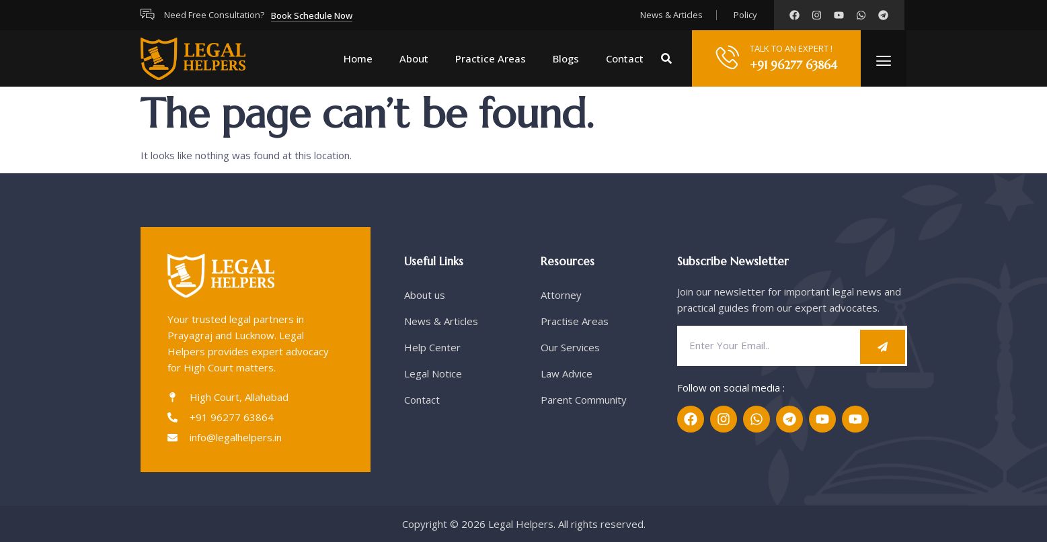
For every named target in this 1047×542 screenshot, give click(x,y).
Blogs (566, 58)
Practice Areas (490, 58)
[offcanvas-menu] (883, 61)
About (413, 58)
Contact (625, 58)
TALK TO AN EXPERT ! (791, 48)
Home (358, 58)
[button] (666, 58)
